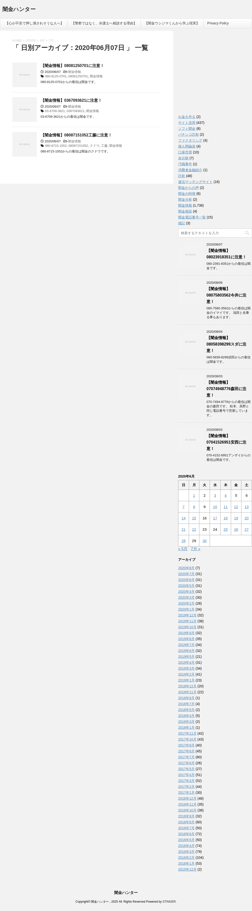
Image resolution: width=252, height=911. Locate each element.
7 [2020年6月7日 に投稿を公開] (184, 507)
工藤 (104, 146)
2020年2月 (186, 603)
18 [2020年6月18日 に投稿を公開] (225, 518)
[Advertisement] (215, 74)
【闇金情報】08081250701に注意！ (72, 66)
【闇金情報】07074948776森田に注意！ (226, 388)
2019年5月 (186, 657)
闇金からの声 (188, 188)
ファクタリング (190, 140)
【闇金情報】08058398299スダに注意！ (226, 344)
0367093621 (75, 111)
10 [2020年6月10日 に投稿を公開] (215, 507)
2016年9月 (186, 816)
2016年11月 (187, 804)
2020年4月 (186, 592)
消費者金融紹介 (190, 170)
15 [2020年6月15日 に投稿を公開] (194, 518)
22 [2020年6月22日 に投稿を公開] (194, 529)
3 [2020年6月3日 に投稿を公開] (215, 495)
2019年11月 (187, 621)
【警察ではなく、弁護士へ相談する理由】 (104, 23)
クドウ (94, 146)
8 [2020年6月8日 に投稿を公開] (194, 507)
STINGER (168, 901)
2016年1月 (186, 863)
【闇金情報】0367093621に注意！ (71, 100)
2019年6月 (186, 651)
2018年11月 (187, 692)
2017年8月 (186, 751)
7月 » (195, 549)
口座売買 (185, 152)
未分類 (183, 158)
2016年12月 (187, 798)
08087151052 (78, 146)
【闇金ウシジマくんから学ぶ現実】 (172, 23)
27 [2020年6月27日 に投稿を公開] (247, 529)
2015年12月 (187, 869)
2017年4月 (186, 775)
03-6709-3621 (55, 111)
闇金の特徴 (186, 194)
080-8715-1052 (56, 146)
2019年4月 (186, 662)
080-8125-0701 (56, 76)
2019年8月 (186, 639)
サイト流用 (186, 123)
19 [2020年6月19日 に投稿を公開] (236, 518)
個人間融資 (186, 146)
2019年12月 (187, 615)
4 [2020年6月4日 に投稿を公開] (225, 495)
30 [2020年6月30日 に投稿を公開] (205, 541)
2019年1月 (186, 680)
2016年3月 (186, 852)
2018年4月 (186, 716)
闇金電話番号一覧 (192, 217)
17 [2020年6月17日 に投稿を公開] (215, 518)
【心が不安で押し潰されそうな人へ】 (34, 23)
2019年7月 (186, 645)
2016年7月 (186, 828)
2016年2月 (186, 858)
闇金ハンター (19, 10)
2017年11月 (187, 733)
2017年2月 (186, 787)
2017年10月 (187, 739)
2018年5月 (186, 710)
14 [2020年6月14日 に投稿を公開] (184, 518)
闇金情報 (74, 72)
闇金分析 (185, 199)
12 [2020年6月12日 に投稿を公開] (236, 507)
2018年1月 (186, 727)
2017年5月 (186, 769)
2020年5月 (186, 586)
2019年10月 (187, 627)
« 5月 (183, 549)
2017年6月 (186, 763)
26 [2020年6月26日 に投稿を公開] (236, 529)
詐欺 (181, 176)
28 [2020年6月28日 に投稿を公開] (184, 541)
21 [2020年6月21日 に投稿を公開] (184, 529)
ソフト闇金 (186, 129)
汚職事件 (185, 164)
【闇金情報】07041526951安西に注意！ (226, 442)
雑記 (181, 223)
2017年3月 (186, 781)
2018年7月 (186, 704)
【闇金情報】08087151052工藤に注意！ (76, 135)
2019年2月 (186, 674)
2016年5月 (186, 840)
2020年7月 (186, 574)
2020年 (31, 40)
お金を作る (186, 117)
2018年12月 (187, 686)
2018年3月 (186, 722)
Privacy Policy (218, 23)
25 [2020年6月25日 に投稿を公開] (225, 529)
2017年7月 (186, 757)
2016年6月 (186, 834)
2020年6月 (186, 580)
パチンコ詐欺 (188, 134)
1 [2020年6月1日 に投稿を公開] (194, 495)
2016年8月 (186, 822)
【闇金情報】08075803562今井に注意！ (226, 295)
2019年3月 (186, 668)
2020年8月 (186, 568)
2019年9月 (186, 633)
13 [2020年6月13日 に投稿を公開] (247, 507)
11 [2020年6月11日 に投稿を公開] (225, 507)
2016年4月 (186, 846)
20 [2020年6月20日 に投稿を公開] (247, 518)
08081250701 (78, 76)
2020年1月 (186, 609)
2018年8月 (186, 698)
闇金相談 (185, 211)
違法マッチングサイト (195, 182)
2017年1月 (186, 793)
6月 (42, 40)
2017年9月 (186, 745)
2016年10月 (187, 810)
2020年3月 (186, 597)
